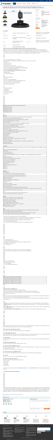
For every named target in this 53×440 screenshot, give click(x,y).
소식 (37, 3)
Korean (51, 0)
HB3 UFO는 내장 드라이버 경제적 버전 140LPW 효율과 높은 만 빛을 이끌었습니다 (36, 421)
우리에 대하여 (19, 3)
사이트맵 (25, 437)
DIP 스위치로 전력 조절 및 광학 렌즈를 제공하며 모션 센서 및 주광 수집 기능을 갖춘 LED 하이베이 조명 (8, 431)
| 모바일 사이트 (29, 437)
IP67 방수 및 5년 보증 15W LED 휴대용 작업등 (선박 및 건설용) (20, 431)
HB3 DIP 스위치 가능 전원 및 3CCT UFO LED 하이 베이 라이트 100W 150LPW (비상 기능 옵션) (7, 434)
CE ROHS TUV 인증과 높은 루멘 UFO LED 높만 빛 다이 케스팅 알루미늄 (26, 420)
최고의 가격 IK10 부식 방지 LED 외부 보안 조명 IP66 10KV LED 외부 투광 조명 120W (31, 435)
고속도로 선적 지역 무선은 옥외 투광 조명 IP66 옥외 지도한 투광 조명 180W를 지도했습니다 (31, 430)
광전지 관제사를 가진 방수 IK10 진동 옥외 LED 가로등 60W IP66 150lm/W (31, 428)
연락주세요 (34, 3)
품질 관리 (28, 3)
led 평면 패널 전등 (7, 394)
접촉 (47, 408)
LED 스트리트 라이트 (30, 425)
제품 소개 (5, 6)
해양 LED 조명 (17, 425)
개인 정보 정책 (8, 439)
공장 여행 (24, 3)
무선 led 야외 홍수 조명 (13, 394)
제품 (14, 3)
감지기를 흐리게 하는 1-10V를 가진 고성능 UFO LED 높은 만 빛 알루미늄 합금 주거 (46, 421)
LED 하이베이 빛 (10, 6)
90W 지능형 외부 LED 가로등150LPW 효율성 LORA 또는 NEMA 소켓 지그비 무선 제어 (31, 433)
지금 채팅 (46, 0)
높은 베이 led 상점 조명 (20, 394)
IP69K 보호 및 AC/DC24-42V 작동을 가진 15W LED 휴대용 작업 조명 (20, 430)
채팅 (38, 28)
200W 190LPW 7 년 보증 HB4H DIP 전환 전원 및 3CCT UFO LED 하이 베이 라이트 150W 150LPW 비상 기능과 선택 (8, 436)
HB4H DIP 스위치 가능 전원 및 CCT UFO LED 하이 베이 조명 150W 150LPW (7, 428)
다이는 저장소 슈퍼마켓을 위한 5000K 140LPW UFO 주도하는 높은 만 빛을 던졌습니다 (7, 421)
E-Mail (23, 437)
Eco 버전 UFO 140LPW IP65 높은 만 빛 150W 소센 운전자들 (17, 420)
